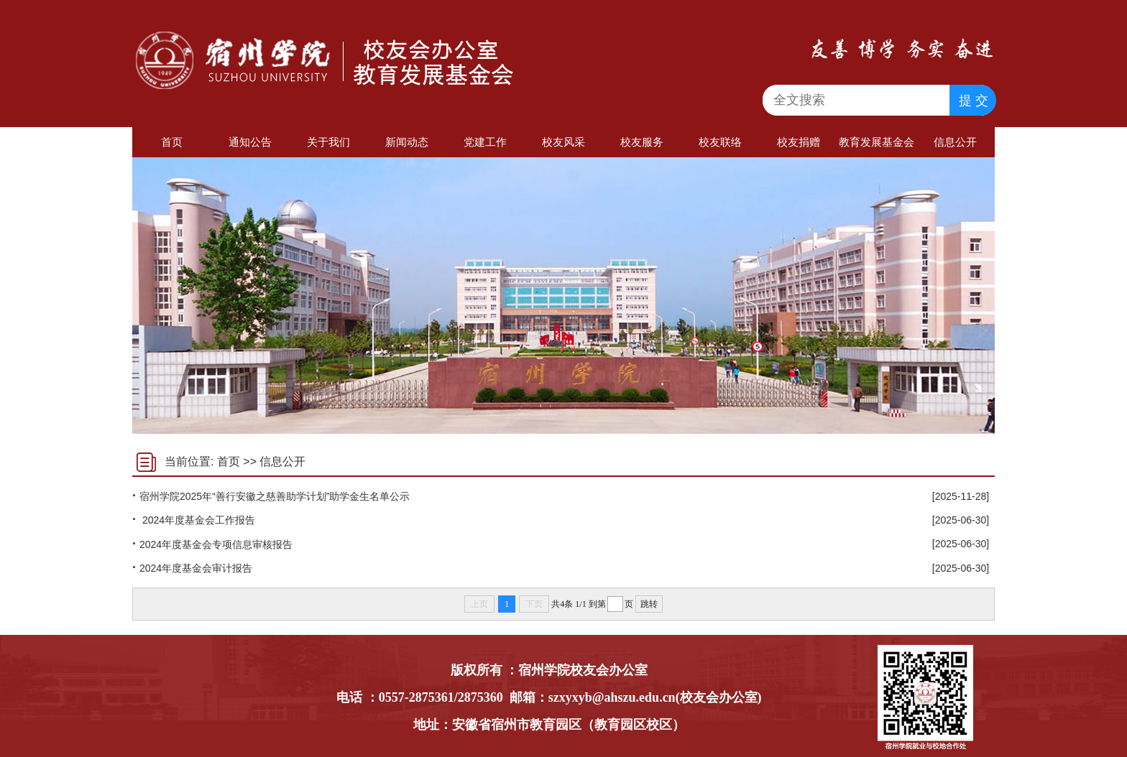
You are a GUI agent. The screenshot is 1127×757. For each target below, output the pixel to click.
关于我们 (328, 142)
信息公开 (955, 142)
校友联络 (720, 142)
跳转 (649, 604)
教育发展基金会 (876, 142)
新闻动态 (406, 142)
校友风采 (563, 142)
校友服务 (641, 142)
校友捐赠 (798, 142)
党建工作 (485, 142)
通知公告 (250, 142)
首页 (172, 142)
